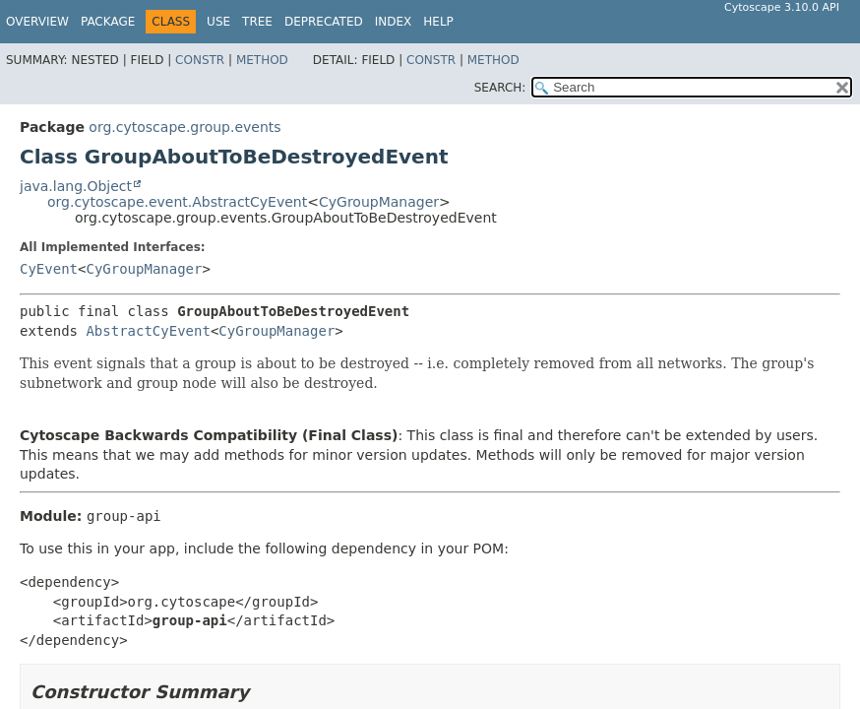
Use (218, 22)
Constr (199, 60)
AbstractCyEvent (148, 331)
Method (262, 60)
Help (438, 22)
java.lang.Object (76, 186)
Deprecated (323, 22)
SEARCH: (500, 88)
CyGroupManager (379, 202)
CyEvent (49, 269)
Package (108, 22)
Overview (37, 22)
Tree (257, 22)
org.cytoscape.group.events (184, 127)
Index (393, 22)
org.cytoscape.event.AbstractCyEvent (177, 202)
